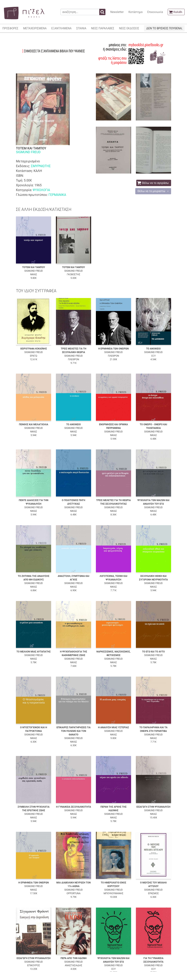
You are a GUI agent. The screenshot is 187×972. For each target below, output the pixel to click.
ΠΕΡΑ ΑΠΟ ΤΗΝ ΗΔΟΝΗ (73, 958)
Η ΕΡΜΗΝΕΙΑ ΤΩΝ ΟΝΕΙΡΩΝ (113, 348)
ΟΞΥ (153, 355)
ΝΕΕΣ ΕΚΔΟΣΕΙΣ (129, 28)
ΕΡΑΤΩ (33, 355)
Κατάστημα (136, 12)
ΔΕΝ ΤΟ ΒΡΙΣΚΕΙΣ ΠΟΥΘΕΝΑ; (164, 28)
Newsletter (117, 12)
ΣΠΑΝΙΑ (81, 28)
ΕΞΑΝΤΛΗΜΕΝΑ (61, 28)
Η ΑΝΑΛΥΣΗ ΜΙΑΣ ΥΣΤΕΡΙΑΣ (113, 727)
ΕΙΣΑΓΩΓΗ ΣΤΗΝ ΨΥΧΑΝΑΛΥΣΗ (153, 806)
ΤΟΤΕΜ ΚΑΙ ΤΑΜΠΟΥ (33, 267)
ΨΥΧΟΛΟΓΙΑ (41, 190)
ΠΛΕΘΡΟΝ (73, 359)
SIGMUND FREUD (28, 152)
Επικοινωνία (155, 12)
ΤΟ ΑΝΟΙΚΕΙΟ (153, 348)
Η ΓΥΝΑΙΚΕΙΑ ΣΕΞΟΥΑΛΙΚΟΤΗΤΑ (73, 806)
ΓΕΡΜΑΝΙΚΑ (57, 195)
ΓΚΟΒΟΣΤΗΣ (73, 274)
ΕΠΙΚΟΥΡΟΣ (33, 965)
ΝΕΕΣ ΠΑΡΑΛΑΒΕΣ (102, 28)
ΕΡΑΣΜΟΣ (153, 893)
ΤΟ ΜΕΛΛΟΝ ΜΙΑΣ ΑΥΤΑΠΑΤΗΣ (34, 651)
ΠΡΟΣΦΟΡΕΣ (10, 28)
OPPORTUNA (74, 893)
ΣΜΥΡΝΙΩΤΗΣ (41, 166)
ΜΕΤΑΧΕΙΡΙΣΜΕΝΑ (35, 28)
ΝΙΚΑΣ (33, 274)
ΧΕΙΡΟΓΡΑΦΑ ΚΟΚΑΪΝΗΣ (33, 348)
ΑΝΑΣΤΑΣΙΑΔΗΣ (73, 965)
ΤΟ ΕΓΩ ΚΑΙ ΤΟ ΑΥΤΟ (153, 651)
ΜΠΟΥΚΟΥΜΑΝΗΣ (113, 893)
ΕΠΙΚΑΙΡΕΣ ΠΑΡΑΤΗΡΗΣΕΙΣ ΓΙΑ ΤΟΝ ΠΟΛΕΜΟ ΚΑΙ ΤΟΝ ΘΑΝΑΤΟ (73, 731)
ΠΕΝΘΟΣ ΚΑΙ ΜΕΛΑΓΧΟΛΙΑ (33, 424)
